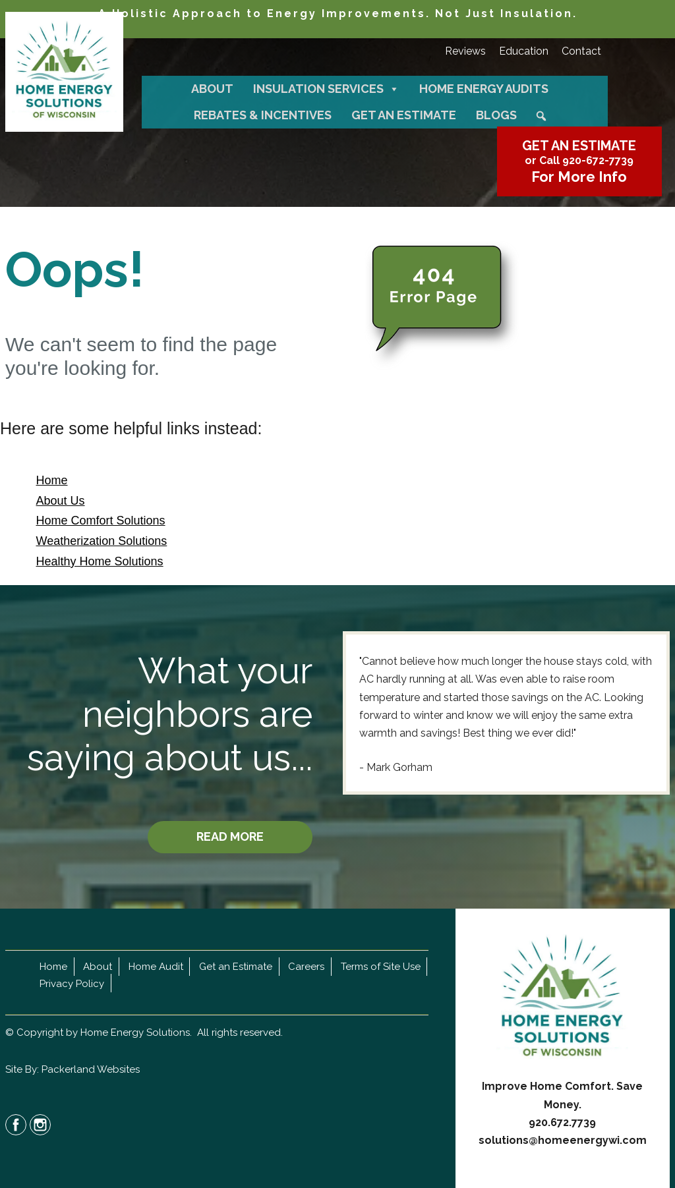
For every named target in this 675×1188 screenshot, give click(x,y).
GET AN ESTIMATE (579, 146)
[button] (541, 116)
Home (52, 480)
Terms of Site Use (381, 967)
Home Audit (156, 967)
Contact (581, 51)
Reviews (465, 51)
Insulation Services (326, 89)
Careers (306, 967)
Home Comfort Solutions (100, 520)
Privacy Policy (72, 983)
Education (523, 51)
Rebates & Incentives (263, 115)
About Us (60, 500)
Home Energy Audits (483, 89)
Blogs (496, 115)
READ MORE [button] (230, 836)
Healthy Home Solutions (99, 561)
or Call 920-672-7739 (579, 160)
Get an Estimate (403, 115)
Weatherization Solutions (101, 541)
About (212, 89)
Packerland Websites (91, 1069)
